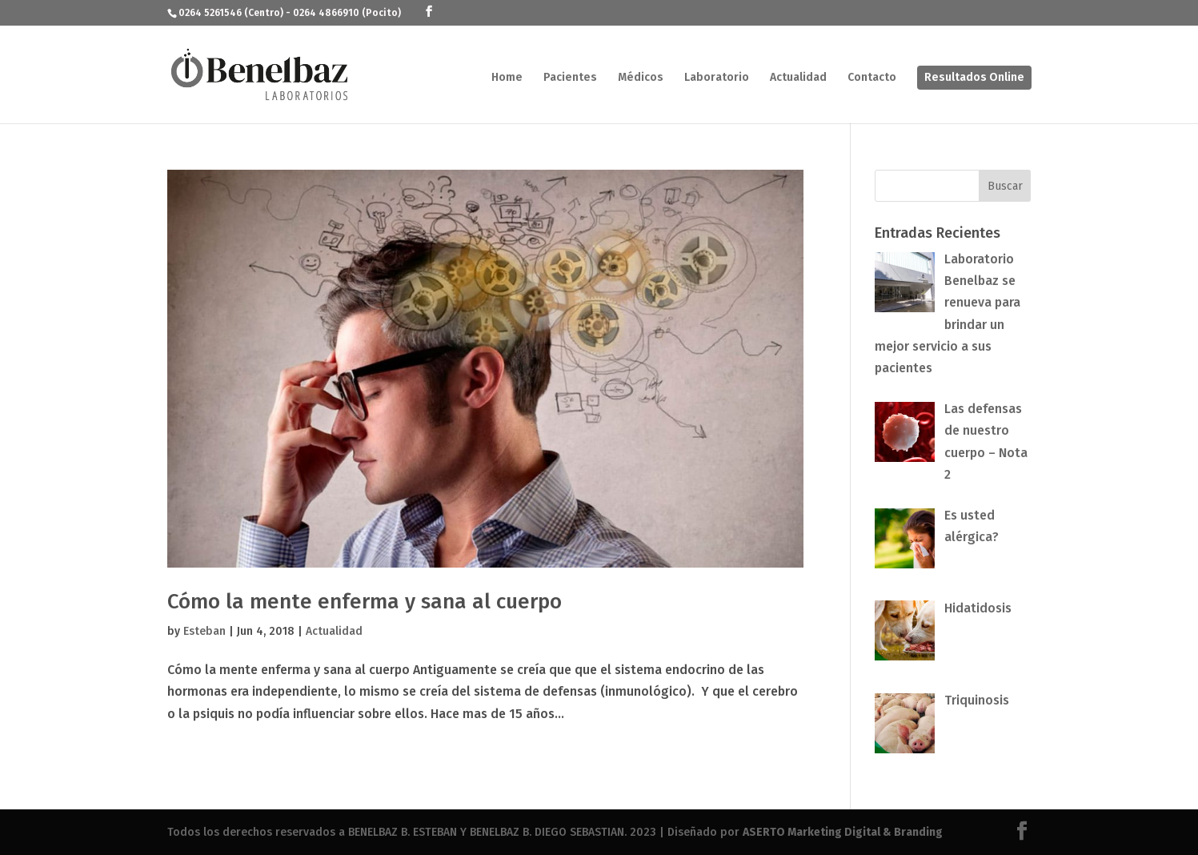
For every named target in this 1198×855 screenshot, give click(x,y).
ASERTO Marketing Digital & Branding (843, 832)
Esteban (204, 631)
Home (507, 78)
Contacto (871, 78)
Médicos (640, 78)
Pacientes (570, 78)
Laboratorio (716, 78)
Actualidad (798, 78)
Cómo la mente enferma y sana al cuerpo (364, 601)
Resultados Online (974, 77)
